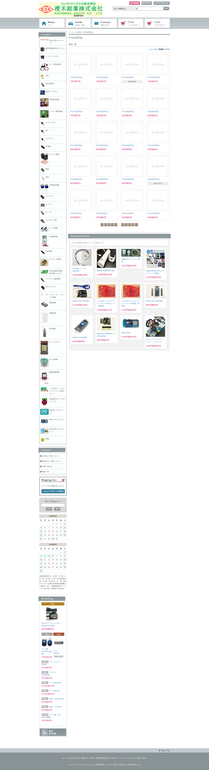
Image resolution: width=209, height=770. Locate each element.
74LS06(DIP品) (153, 111)
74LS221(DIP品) (128, 179)
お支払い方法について (50, 456)
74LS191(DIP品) (76, 77)
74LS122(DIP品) (128, 213)
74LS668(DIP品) (76, 179)
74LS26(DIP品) (101, 213)
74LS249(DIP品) (76, 111)
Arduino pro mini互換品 (154, 301)
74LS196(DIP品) (128, 77)
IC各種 (78, 32)
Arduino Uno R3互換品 (80, 301)
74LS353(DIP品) (153, 145)
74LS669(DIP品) (102, 179)
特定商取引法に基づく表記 (106, 758)
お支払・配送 (78, 23)
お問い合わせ (105, 23)
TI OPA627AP (55, 683)
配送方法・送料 (87, 758)
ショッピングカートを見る (53, 491)
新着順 (167, 49)
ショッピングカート (131, 23)
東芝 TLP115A (56, 707)
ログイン (146, 3)
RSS (51, 731)
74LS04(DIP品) (75, 213)
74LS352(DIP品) (102, 111)
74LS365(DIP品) (102, 145)
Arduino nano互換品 (79, 337)
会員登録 (134, 3)
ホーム (52, 23)
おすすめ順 (153, 49)
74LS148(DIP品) (128, 111)
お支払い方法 (75, 758)
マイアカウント (161, 3)
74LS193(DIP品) (128, 145)
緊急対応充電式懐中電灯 (106, 270)
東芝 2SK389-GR (57, 699)
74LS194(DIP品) (102, 77)
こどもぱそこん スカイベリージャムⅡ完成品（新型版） (130, 303)
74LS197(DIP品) (153, 77)
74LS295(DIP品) (153, 179)
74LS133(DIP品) (153, 213)
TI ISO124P (55, 691)
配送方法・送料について (51, 461)
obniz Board (125, 333)
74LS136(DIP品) (76, 145)
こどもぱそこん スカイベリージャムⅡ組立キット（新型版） (106, 303)
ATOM (52, 733)
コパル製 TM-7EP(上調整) (46, 651)
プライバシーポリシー (126, 758)
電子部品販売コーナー (157, 23)
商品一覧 (45, 472)
